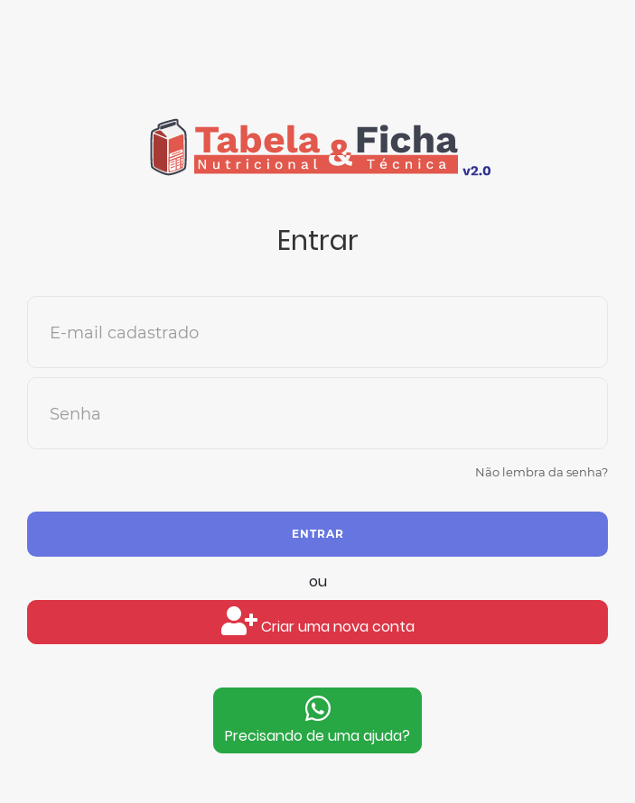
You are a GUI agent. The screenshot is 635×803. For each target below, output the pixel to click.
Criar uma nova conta (318, 621)
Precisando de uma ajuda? (317, 720)
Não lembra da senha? (541, 472)
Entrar (318, 533)
